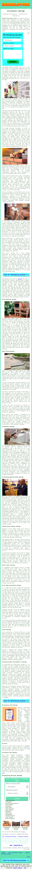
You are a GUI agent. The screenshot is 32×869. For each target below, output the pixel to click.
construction (5, 170)
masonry (27, 711)
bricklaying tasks (23, 735)
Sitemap (3, 852)
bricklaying (16, 222)
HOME (13, 8)
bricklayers (17, 165)
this (29, 748)
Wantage (20, 278)
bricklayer (23, 22)
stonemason (27, 469)
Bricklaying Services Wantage (12, 775)
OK (25, 868)
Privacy (29, 856)
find (7, 755)
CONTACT (23, 8)
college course (6, 504)
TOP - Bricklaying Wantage (9, 836)
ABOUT (20, 8)
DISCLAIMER (28, 8)
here (3, 773)
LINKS (16, 8)
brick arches (10, 724)
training (4, 178)
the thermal (5, 114)
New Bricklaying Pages (15, 852)
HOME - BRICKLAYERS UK (16, 845)
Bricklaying (5, 278)
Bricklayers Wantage (23, 836)
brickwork (7, 101)
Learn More (17, 868)
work (8, 188)
